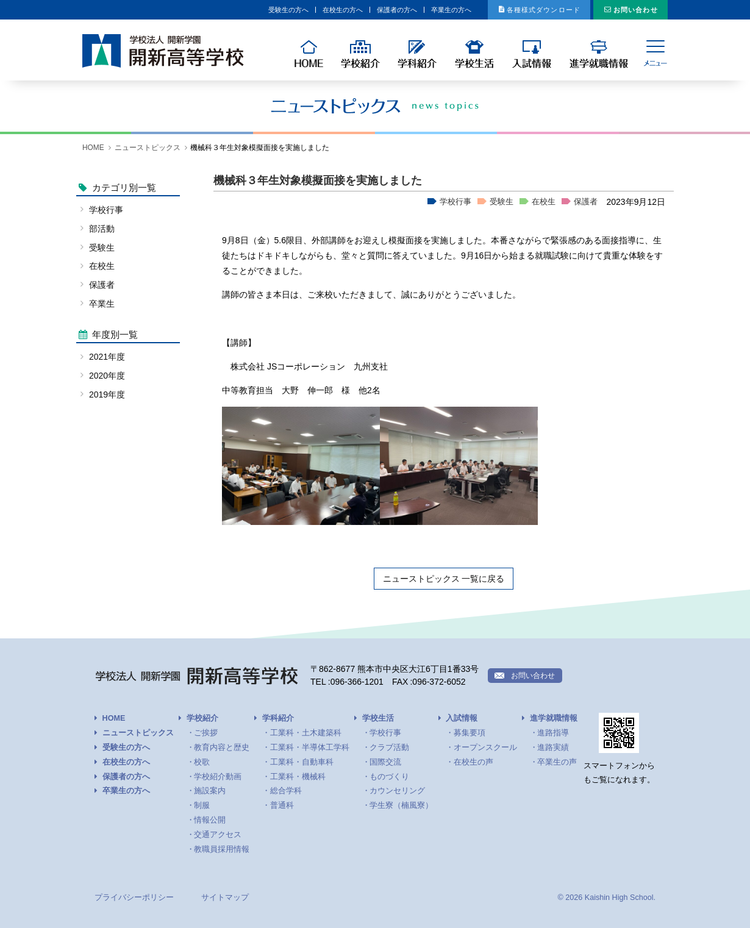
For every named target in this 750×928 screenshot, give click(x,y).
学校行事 (455, 202)
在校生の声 (473, 762)
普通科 (282, 805)
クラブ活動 (389, 747)
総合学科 (286, 791)
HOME (93, 147)
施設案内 (210, 791)
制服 (202, 805)
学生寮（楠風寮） (401, 805)
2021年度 (107, 357)
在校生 (543, 202)
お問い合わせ (627, 10)
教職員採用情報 (221, 849)
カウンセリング (397, 791)
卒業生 (102, 304)
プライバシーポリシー (134, 897)
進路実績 (553, 747)
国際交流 (385, 762)
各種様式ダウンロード (510, 10)
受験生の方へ (185, 9)
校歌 (202, 762)
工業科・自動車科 (302, 762)
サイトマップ (225, 897)
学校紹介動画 (217, 777)
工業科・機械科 (298, 777)
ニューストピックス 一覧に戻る (444, 579)
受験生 (501, 202)
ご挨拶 (206, 733)
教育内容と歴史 (221, 747)
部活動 (102, 229)
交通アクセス (217, 834)
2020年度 (107, 375)
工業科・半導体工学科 (309, 747)
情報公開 (210, 820)
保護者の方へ (323, 9)
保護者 (586, 202)
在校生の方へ (254, 9)
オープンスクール (485, 747)
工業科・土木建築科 (305, 733)
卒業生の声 (557, 762)
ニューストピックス (147, 147)
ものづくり (389, 777)
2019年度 (107, 394)
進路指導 (553, 733)
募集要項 (469, 733)
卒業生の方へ (392, 9)
